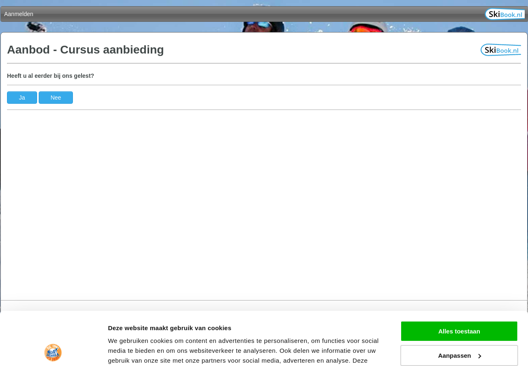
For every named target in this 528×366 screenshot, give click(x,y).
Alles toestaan (459, 278)
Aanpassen (459, 301)
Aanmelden (18, 14)
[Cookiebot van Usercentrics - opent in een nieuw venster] (53, 350)
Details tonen (127, 349)
